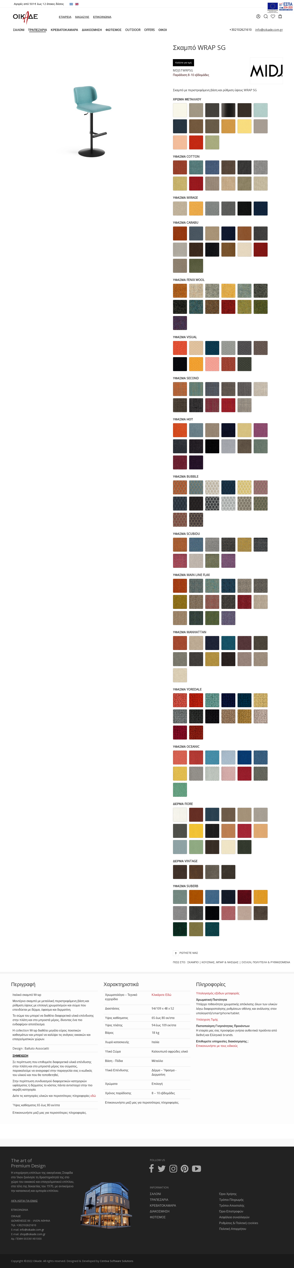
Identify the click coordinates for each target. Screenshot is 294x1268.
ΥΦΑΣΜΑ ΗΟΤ (183, 419)
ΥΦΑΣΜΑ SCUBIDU (186, 534)
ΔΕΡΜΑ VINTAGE (185, 861)
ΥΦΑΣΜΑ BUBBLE (185, 476)
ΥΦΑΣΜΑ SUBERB (185, 886)
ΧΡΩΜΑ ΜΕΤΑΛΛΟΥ (187, 99)
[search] (265, 18)
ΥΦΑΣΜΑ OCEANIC (186, 747)
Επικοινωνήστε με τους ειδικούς (217, 1046)
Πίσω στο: (231, 962)
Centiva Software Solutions (116, 1261)
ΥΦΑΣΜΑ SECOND (186, 378)
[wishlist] (273, 16)
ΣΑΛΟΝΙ (155, 1194)
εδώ (93, 1096)
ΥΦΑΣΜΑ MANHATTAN (189, 632)
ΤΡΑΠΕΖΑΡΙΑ (159, 1200)
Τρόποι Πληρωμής (231, 1200)
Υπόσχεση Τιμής (207, 1019)
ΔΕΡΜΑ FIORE (183, 804)
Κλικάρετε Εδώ (161, 995)
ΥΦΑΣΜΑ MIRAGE (185, 198)
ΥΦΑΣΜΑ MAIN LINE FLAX (191, 575)
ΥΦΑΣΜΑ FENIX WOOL (189, 280)
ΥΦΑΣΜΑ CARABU (185, 223)
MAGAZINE (82, 17)
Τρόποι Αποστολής (231, 1205)
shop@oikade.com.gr (32, 1234)
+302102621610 (241, 30)
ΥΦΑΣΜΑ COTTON (186, 156)
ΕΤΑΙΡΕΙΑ (65, 17)
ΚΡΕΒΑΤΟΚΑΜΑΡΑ (163, 1205)
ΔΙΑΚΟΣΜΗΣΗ (160, 1211)
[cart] (280, 17)
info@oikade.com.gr (32, 1229)
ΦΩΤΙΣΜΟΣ (158, 1217)
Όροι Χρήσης (228, 1194)
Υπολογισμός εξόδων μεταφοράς (217, 993)
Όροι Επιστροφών (231, 1211)
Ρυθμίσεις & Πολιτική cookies (238, 1223)
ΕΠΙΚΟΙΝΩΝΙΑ (102, 17)
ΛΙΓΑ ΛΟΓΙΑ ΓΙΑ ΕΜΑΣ (24, 1200)
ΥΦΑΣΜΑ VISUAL (185, 337)
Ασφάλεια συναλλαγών (234, 1217)
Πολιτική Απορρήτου (232, 1229)
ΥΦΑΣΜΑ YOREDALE (187, 689)
